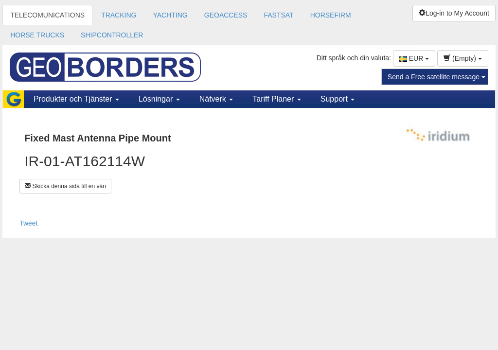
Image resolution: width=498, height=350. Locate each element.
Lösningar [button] (159, 99)
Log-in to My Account (454, 13)
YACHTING (170, 15)
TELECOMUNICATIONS (47, 15)
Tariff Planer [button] (276, 99)
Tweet (28, 223)
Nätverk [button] (216, 99)
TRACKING (118, 15)
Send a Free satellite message (436, 77)
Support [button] (337, 99)
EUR (414, 58)
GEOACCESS (226, 15)
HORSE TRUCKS (37, 35)
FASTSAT (278, 15)
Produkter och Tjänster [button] (76, 99)
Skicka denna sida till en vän (65, 186)
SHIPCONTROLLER (112, 35)
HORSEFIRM (330, 15)
